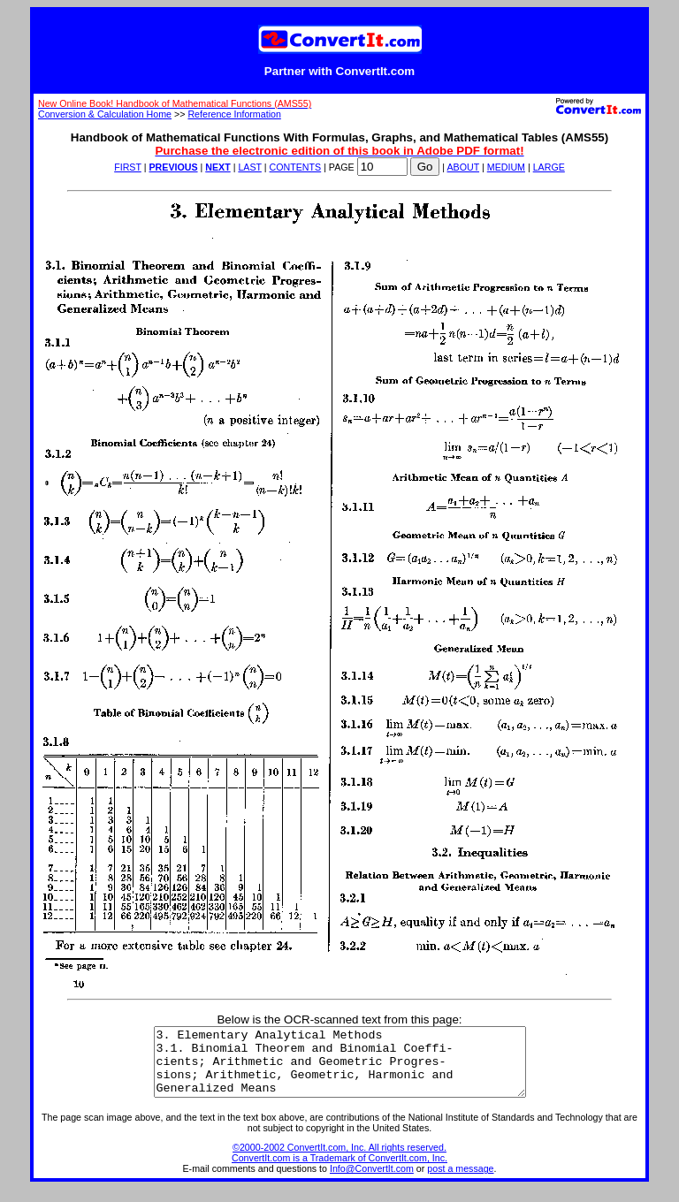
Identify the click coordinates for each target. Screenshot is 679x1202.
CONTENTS (296, 167)
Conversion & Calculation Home (105, 114)
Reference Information (233, 114)
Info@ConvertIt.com (372, 1181)
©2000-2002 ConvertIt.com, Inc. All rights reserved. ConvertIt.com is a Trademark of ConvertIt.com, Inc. (339, 1165)
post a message (460, 1181)
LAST (249, 167)
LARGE (549, 167)
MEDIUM (506, 167)
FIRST (127, 167)
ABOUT (463, 167)
